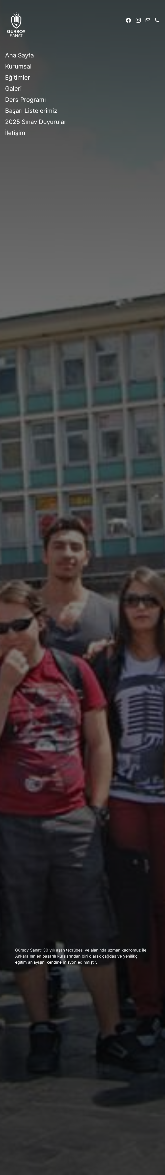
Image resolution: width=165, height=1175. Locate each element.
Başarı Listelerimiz (31, 110)
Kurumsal (18, 66)
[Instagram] (138, 20)
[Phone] (157, 20)
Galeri (13, 88)
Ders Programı (25, 99)
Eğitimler (17, 77)
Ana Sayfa (19, 55)
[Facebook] (128, 20)
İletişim (15, 133)
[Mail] (147, 20)
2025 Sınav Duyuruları (36, 121)
